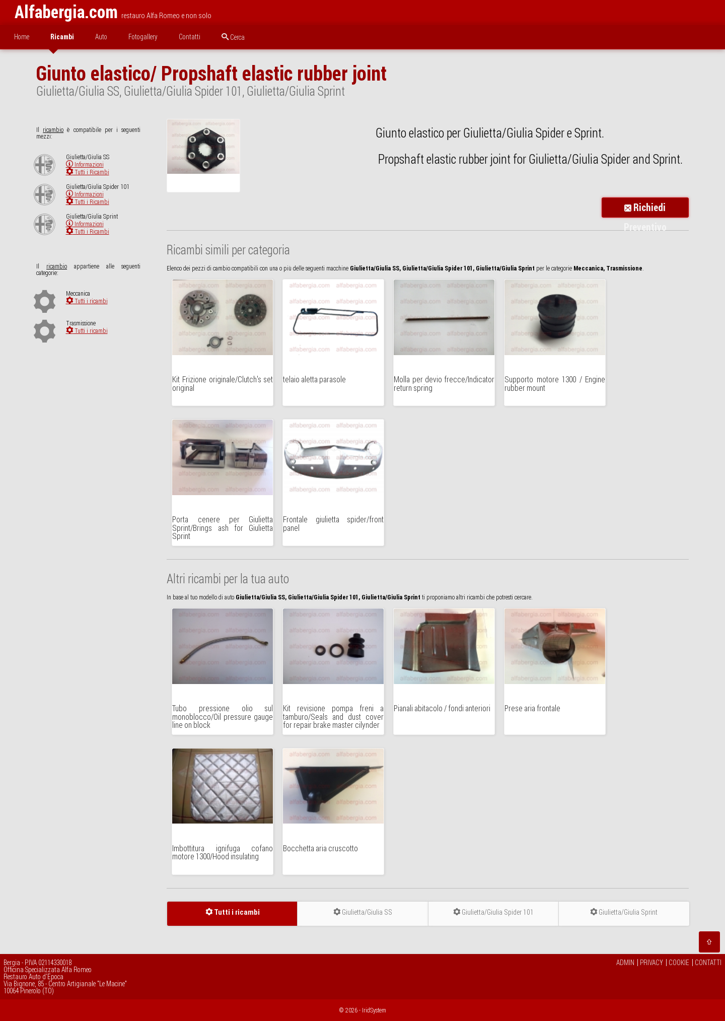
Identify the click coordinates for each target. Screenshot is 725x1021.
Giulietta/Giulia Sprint (624, 912)
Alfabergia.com (66, 12)
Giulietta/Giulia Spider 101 (493, 912)
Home (21, 36)
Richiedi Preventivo (645, 209)
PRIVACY (651, 962)
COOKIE (679, 962)
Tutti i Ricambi (87, 172)
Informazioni (85, 164)
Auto (101, 36)
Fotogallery (143, 36)
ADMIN (625, 962)
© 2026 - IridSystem (362, 1010)
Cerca (233, 37)
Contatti (189, 36)
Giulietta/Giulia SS (362, 912)
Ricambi (62, 36)
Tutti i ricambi (87, 301)
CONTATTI (708, 962)
